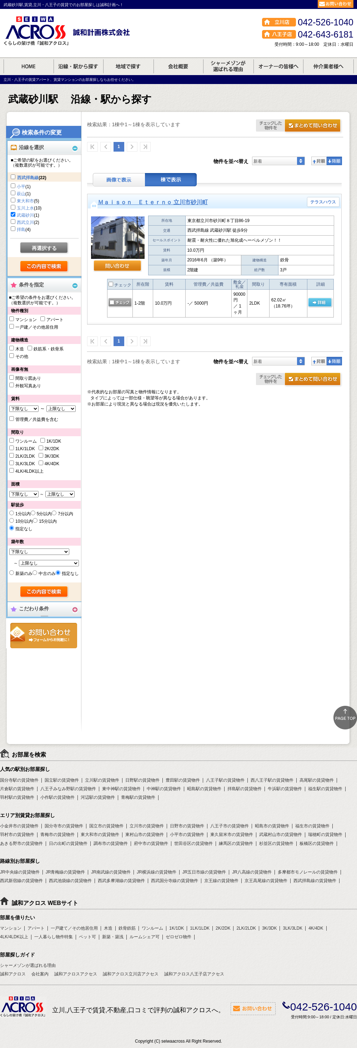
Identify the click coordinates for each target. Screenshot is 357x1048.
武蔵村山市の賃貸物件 (280, 834)
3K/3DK (52, 456)
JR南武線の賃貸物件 (111, 872)
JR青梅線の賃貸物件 (65, 872)
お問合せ (43, 635)
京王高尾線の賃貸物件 (266, 880)
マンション (26, 319)
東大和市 (25, 200)
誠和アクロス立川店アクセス (131, 973)
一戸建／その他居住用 (36, 327)
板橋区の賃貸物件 (317, 843)
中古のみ (47, 573)
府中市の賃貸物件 (151, 843)
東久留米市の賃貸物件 (231, 834)
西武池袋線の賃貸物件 (70, 880)
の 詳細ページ (319, 303)
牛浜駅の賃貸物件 (285, 788)
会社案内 (40, 973)
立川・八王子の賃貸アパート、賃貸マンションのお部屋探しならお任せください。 (70, 80)
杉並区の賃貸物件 (276, 843)
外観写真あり (28, 385)
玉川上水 (25, 208)
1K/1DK (53, 441)
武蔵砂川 (25, 215)
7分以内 (65, 513)
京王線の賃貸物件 (221, 880)
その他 (21, 356)
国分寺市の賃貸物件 (64, 825)
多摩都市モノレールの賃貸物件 (308, 872)
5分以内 (44, 513)
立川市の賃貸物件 (147, 825)
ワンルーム (26, 441)
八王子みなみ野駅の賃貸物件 (68, 788)
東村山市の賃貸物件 (144, 834)
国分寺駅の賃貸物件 (19, 780)
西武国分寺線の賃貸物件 (174, 880)
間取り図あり (28, 378)
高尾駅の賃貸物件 (317, 780)
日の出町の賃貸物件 (68, 843)
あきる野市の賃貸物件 (21, 843)
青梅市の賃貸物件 (57, 834)
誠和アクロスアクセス (75, 973)
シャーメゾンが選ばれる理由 (28, 965)
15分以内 (47, 521)
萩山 (21, 193)
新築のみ (23, 573)
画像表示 (119, 179)
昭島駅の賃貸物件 (204, 788)
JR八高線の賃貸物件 (252, 872)
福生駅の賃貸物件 (325, 788)
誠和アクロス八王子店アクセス (194, 973)
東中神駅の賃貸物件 (121, 788)
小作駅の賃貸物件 (57, 797)
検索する (44, 267)
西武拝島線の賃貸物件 (314, 880)
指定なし (23, 528)
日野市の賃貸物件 (187, 825)
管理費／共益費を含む (36, 419)
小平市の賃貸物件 (187, 834)
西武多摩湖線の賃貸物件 (121, 880)
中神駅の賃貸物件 (164, 788)
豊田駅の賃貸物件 (183, 780)
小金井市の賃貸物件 (19, 825)
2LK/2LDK (25, 456)
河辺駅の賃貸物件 (98, 797)
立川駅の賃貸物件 (102, 780)
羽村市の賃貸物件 (17, 834)
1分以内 (23, 513)
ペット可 (87, 936)
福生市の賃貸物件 (312, 825)
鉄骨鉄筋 (127, 928)
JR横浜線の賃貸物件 (156, 872)
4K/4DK (52, 463)
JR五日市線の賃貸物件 (204, 872)
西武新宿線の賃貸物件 (21, 880)
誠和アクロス (13, 973)
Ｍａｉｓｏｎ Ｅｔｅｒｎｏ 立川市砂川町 (153, 202)
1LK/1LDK (25, 448)
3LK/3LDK (25, 463)
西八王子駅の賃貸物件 (272, 780)
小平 (21, 186)
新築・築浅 (113, 936)
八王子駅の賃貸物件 (225, 780)
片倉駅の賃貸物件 (17, 788)
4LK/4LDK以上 (29, 471)
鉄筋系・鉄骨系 (49, 348)
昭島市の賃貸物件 (272, 825)
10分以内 (24, 521)
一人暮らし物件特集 (53, 936)
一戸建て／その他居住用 (74, 928)
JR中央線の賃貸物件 (20, 872)
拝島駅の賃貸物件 (244, 788)
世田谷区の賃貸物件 (193, 843)
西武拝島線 (28, 177)
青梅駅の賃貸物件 (138, 797)
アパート (55, 319)
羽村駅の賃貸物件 (17, 797)
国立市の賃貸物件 (106, 825)
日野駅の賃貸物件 (142, 780)
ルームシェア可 (145, 936)
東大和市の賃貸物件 (100, 834)
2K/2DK (52, 448)
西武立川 (25, 222)
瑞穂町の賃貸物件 (325, 834)
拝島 (21, 229)
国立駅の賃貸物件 (62, 780)
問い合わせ (117, 266)
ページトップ (345, 717)
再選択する (44, 248)
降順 (334, 161)
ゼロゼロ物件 (178, 936)
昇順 (319, 161)
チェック (120, 284)
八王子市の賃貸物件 (229, 825)
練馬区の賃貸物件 (236, 843)
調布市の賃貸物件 (111, 843)
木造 (19, 348)
